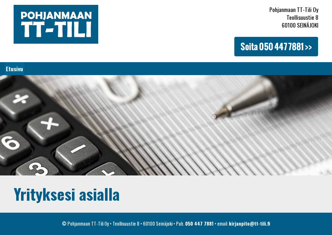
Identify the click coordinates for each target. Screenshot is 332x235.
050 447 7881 (199, 223)
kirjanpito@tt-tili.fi (249, 223)
